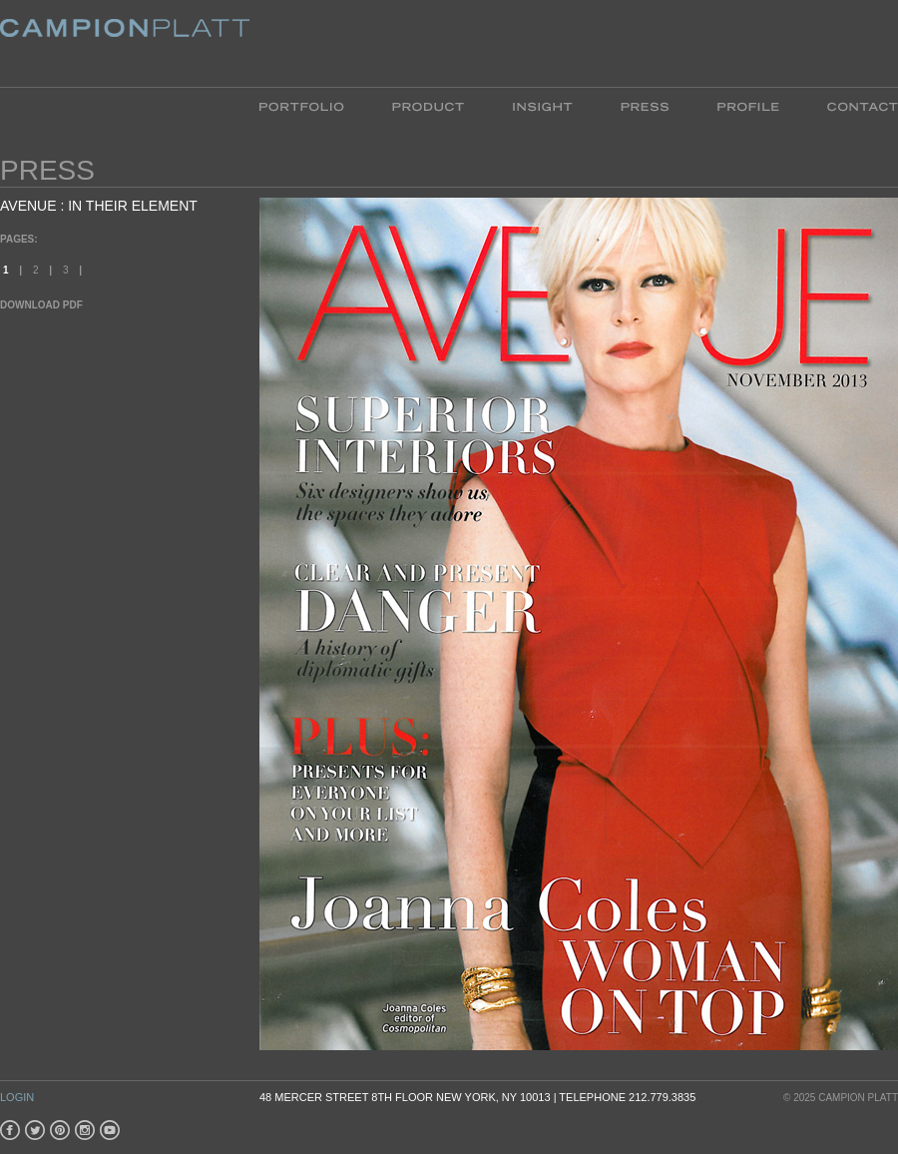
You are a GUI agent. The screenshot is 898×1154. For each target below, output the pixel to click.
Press (644, 105)
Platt (124, 43)
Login (17, 1097)
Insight (542, 105)
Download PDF (41, 304)
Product (428, 105)
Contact (850, 105)
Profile (747, 105)
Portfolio (313, 105)
